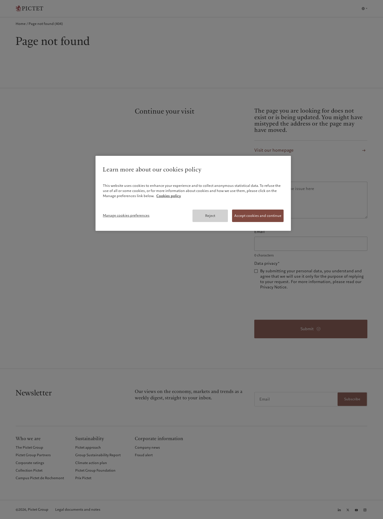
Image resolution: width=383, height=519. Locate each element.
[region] (193, 193)
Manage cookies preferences (126, 215)
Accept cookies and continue (257, 215)
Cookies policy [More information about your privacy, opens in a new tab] (168, 195)
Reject (210, 215)
